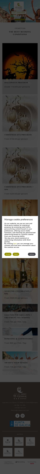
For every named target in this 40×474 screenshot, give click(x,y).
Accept (8, 254)
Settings (31, 254)
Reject (16, 254)
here (15, 244)
